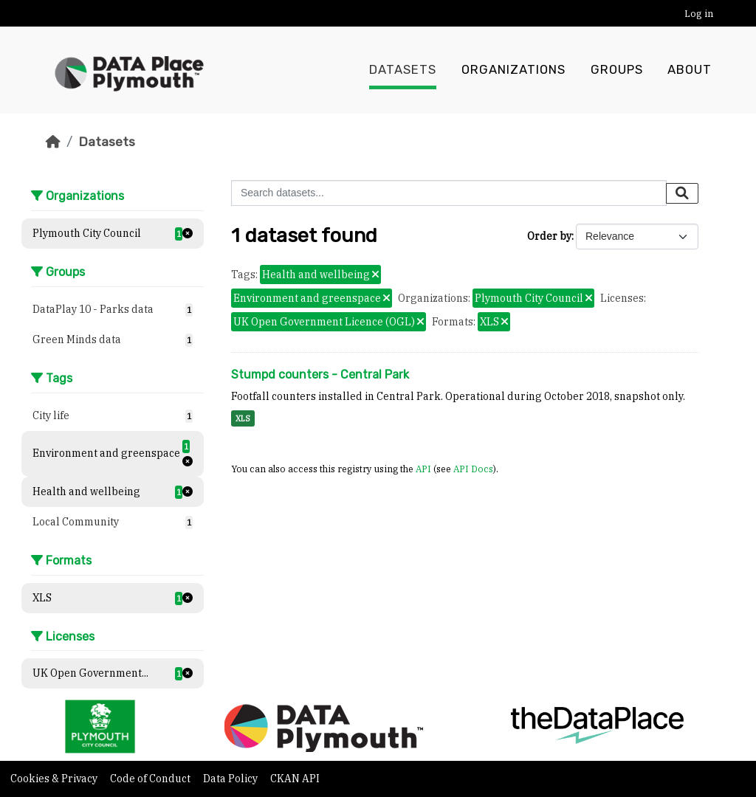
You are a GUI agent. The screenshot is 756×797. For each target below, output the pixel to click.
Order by (549, 236)
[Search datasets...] (449, 193)
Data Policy (231, 778)
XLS (243, 418)
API (423, 469)
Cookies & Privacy (55, 778)
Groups (617, 70)
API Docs (473, 469)
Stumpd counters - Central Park (320, 375)
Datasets (402, 70)
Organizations (513, 70)
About (689, 70)
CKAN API (295, 778)
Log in (698, 13)
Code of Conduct (151, 778)
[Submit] (682, 193)
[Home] (53, 141)
